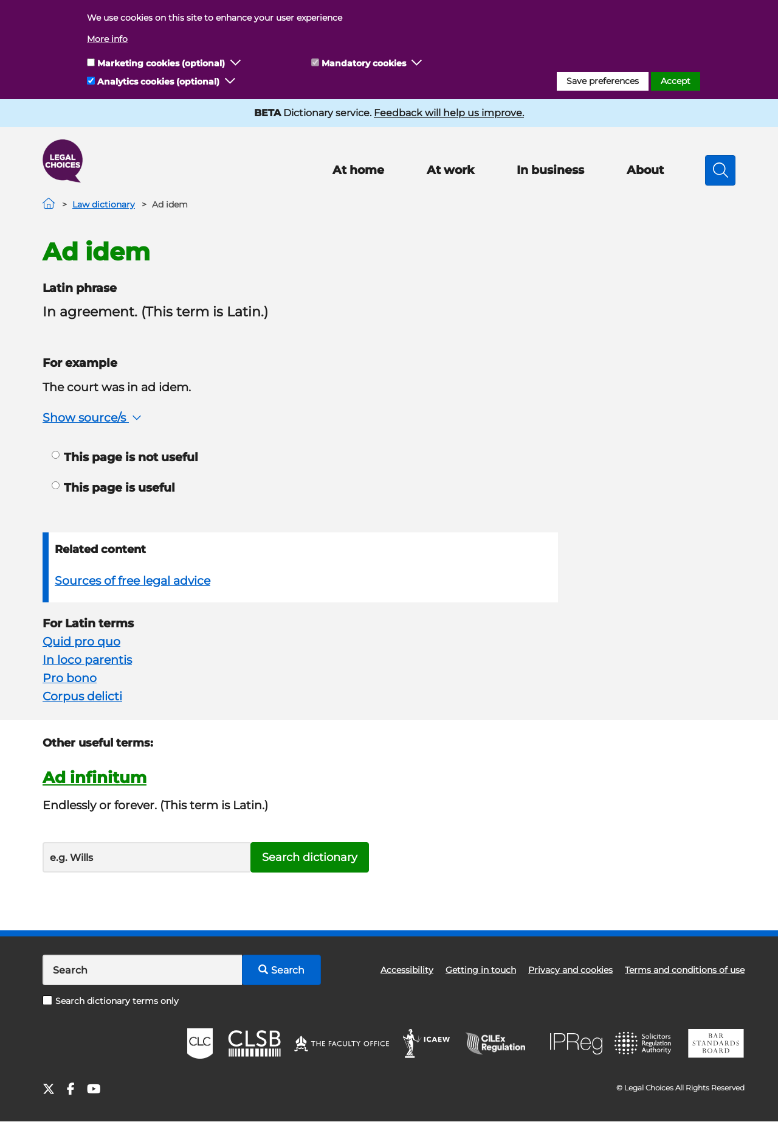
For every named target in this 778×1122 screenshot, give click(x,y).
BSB (716, 1043)
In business (550, 170)
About (645, 170)
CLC (200, 1043)
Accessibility (406, 969)
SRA (644, 1043)
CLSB (254, 1043)
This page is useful (113, 488)
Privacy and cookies (570, 969)
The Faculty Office (341, 1043)
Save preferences (602, 80)
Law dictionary (103, 204)
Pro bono (70, 678)
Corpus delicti (82, 696)
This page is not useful (125, 457)
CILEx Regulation (501, 1043)
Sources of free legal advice (132, 581)
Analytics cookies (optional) (158, 81)
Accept (675, 80)
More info (107, 38)
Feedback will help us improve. (449, 113)
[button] (235, 63)
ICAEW (427, 1043)
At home (358, 170)
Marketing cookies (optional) (161, 63)
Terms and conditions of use (685, 969)
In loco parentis (87, 660)
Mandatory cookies (364, 63)
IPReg (576, 1043)
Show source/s (93, 418)
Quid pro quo (81, 642)
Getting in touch (481, 969)
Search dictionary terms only (111, 1000)
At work (450, 170)
